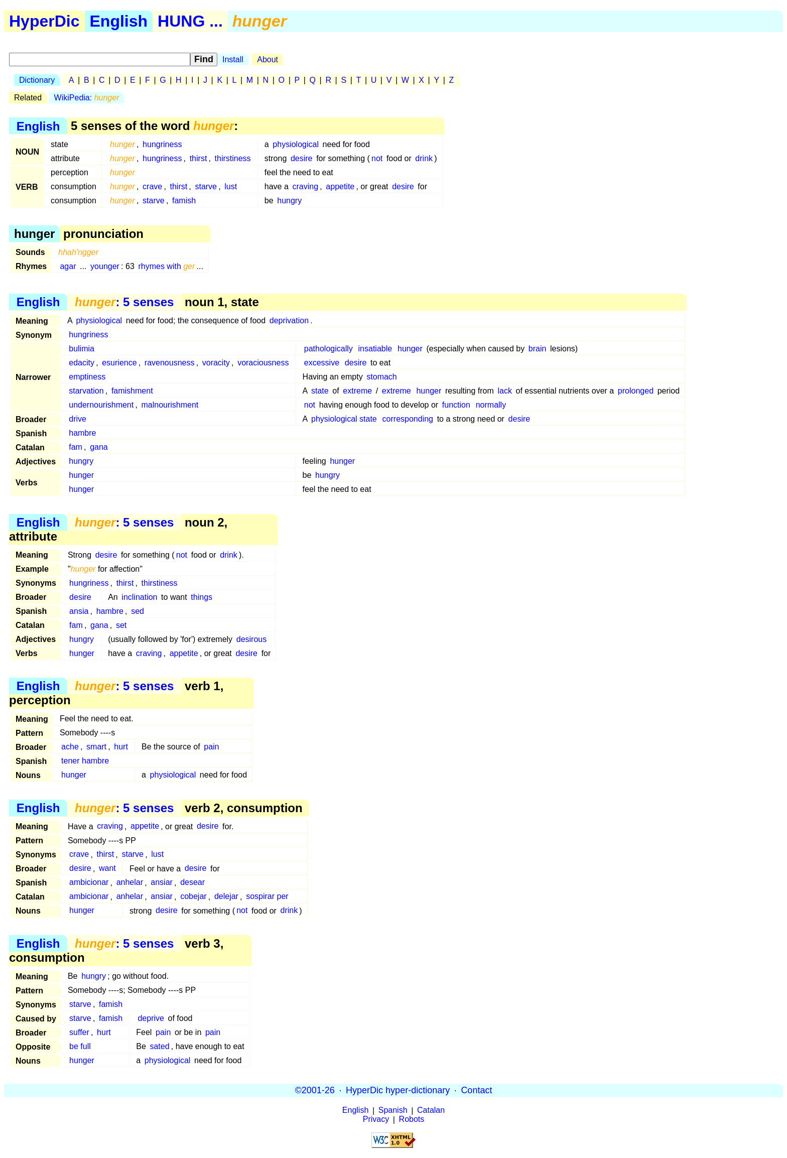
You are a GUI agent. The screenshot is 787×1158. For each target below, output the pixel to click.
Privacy (376, 1119)
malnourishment (169, 405)
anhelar (129, 882)
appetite (340, 186)
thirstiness (233, 158)
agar (68, 266)
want (107, 868)
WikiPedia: (86, 97)
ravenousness (170, 362)
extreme (357, 391)
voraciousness (263, 362)
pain (211, 746)
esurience (119, 362)
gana (99, 447)
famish (184, 200)
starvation (86, 391)
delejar (226, 896)
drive (77, 419)
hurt (121, 746)
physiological (296, 144)
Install (232, 59)
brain (538, 348)
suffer (79, 1032)
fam (75, 447)
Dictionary (37, 80)
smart (96, 746)
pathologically (328, 348)
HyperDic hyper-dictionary (398, 1090)
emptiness (87, 376)
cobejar (193, 896)
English (119, 21)
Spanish (393, 1110)
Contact (476, 1090)
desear (192, 882)
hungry (289, 200)
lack (504, 391)
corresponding (407, 419)
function (456, 405)
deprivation (289, 320)
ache (70, 746)
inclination (139, 597)
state (320, 391)
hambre (82, 433)
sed (137, 611)
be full (80, 1046)
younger (104, 266)
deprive (151, 1018)
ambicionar (88, 882)
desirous (251, 639)
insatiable (375, 348)
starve (206, 186)
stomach (381, 376)
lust (230, 186)
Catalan (431, 1110)
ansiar (162, 882)
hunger (410, 348)
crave (152, 186)
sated (159, 1046)
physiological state (344, 419)
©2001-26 (315, 1090)
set (121, 625)
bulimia (81, 348)
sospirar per (267, 896)
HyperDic (44, 21)
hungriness (162, 144)
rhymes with (166, 266)
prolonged (635, 391)
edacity (81, 362)
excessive (321, 362)
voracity (216, 362)
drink (424, 158)
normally (491, 405)
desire (302, 158)
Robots (412, 1119)
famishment (132, 391)
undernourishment (101, 405)
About (267, 59)
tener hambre (85, 760)
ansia (78, 611)
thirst (198, 158)
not (376, 158)
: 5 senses (124, 302)
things (201, 597)
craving (305, 186)
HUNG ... (190, 21)
